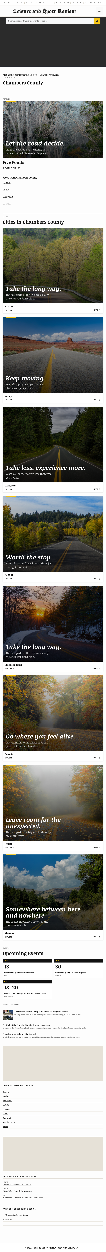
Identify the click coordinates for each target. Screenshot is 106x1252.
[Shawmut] (53, 892)
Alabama (8, 74)
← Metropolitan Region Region (15, 1215)
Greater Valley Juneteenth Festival (17, 1184)
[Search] (97, 21)
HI (49, 3)
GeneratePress (74, 1247)
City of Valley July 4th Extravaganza (17, 1191)
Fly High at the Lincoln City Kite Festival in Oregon (26, 1025)
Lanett (8, 844)
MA (90, 3)
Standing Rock (13, 665)
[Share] (96, 310)
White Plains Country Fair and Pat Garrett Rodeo (23, 1197)
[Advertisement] (53, 44)
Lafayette (8, 196)
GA (44, 3)
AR (18, 3)
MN (99, 3)
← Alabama (7, 1219)
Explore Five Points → (13, 168)
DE (36, 3)
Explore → (9, 310)
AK (9, 3)
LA (77, 3)
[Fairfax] (53, 265)
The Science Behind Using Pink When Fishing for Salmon (41, 1011)
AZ (13, 3)
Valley (6, 189)
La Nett (7, 203)
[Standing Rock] (53, 624)
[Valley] (53, 355)
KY (73, 3)
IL (56, 3)
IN (60, 3)
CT (32, 3)
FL (40, 3)
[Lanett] (53, 803)
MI (95, 3)
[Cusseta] (53, 713)
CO (27, 3)
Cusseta (9, 754)
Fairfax (6, 182)
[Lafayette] (53, 444)
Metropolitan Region (26, 74)
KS (68, 3)
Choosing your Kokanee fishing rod (19, 1034)
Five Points (13, 162)
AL (5, 3)
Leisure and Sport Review (44, 11)
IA (64, 3)
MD (86, 3)
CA (22, 3)
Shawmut (10, 933)
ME (81, 3)
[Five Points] (53, 129)
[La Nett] (53, 534)
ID (53, 3)
